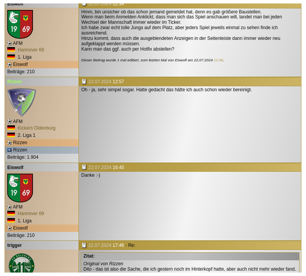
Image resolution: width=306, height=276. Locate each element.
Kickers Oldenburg (31, 128)
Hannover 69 (25, 50)
